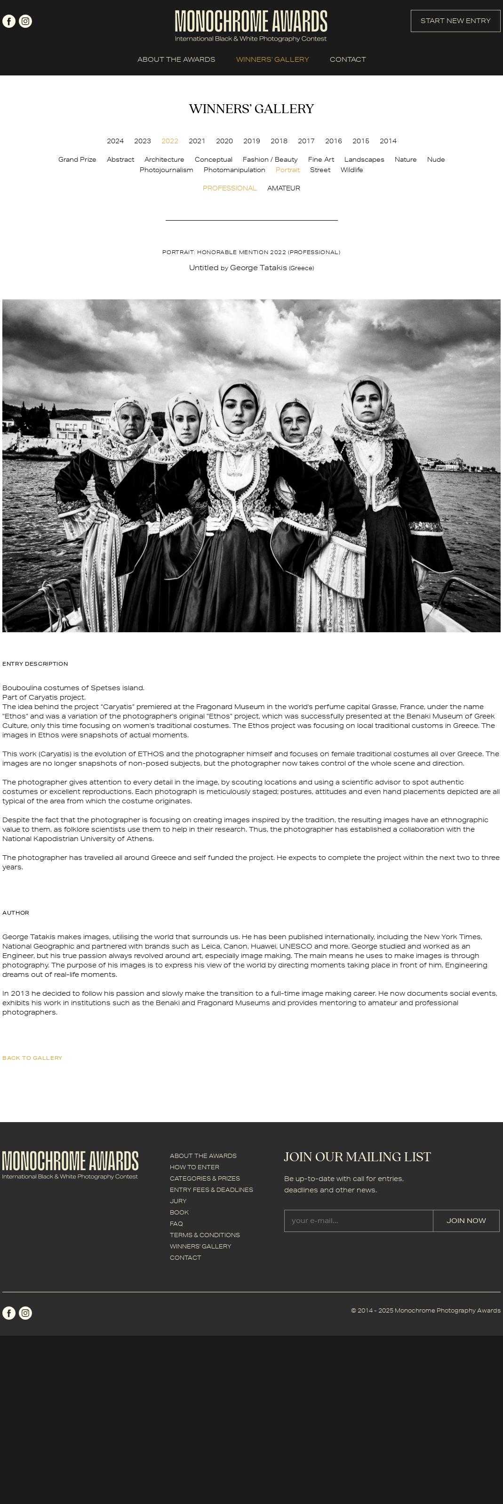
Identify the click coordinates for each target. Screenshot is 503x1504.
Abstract (120, 159)
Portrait (288, 169)
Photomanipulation (234, 169)
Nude (436, 159)
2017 (306, 141)
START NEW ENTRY (456, 21)
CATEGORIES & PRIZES (205, 1178)
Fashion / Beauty (270, 159)
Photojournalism (166, 169)
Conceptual (213, 159)
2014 (388, 141)
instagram (25, 21)
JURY (178, 1201)
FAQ (176, 1224)
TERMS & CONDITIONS (205, 1235)
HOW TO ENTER (194, 1167)
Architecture (164, 159)
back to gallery (32, 1057)
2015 (360, 141)
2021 (197, 141)
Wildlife (352, 169)
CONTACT (348, 59)
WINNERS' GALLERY (272, 59)
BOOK (179, 1212)
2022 (169, 141)
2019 (251, 141)
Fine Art (321, 159)
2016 (333, 141)
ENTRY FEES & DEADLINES (211, 1190)
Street (320, 169)
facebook (9, 21)
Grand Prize (77, 159)
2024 (115, 141)
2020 (224, 141)
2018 (279, 141)
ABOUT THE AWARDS (176, 59)
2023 (142, 141)
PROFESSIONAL (230, 188)
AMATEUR (283, 188)
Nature (406, 159)
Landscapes (364, 159)
